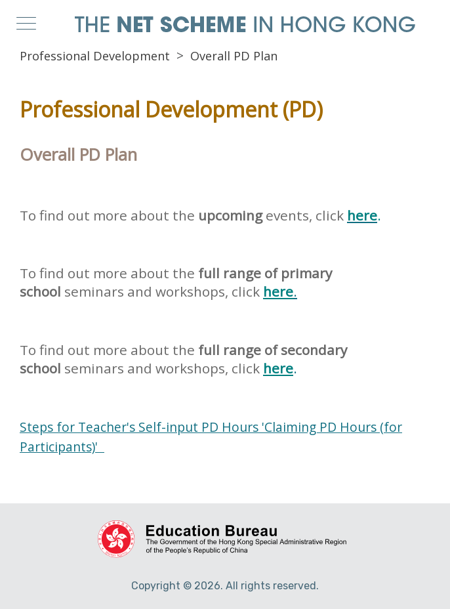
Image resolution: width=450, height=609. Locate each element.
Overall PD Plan (233, 56)
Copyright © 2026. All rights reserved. (225, 585)
